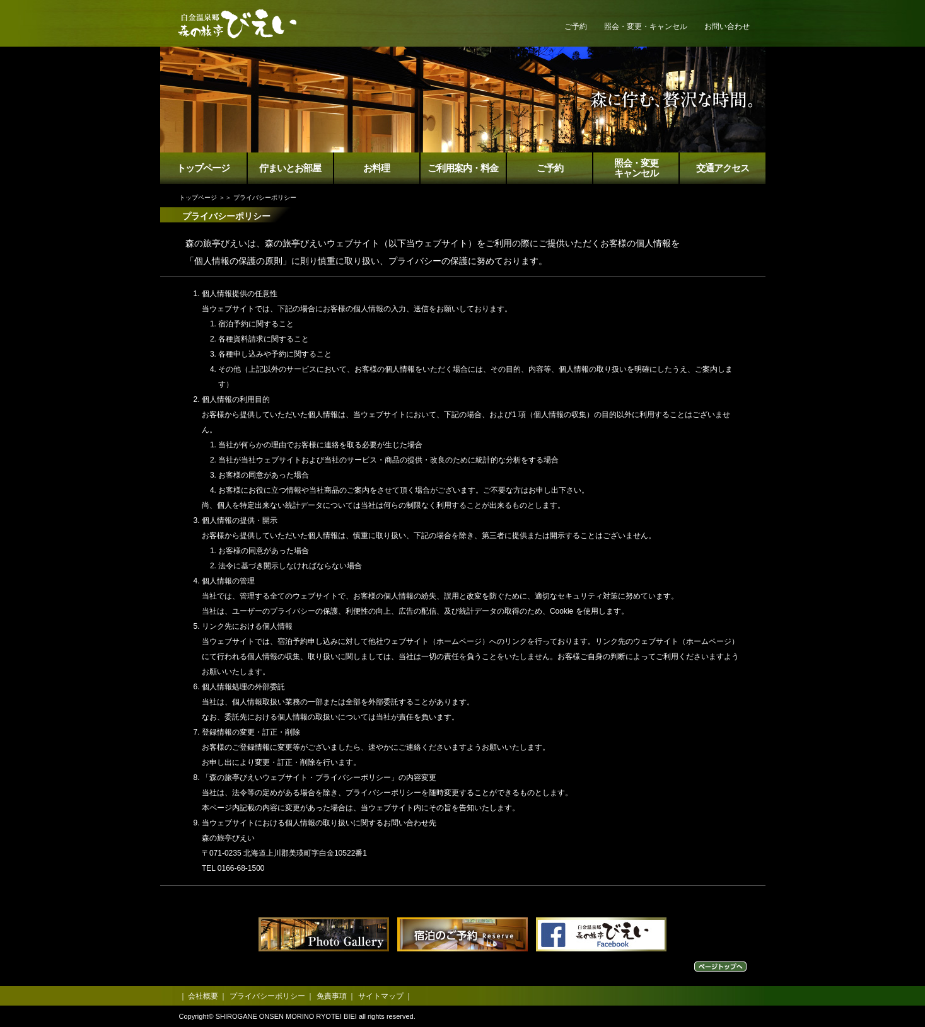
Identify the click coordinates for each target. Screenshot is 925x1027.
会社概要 (203, 996)
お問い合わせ (727, 26)
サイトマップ (381, 996)
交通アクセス (722, 168)
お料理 (376, 168)
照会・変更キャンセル (636, 168)
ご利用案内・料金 (463, 168)
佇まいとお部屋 (290, 168)
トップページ (203, 168)
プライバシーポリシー (267, 996)
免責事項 (332, 996)
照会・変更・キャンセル (645, 26)
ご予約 (575, 26)
